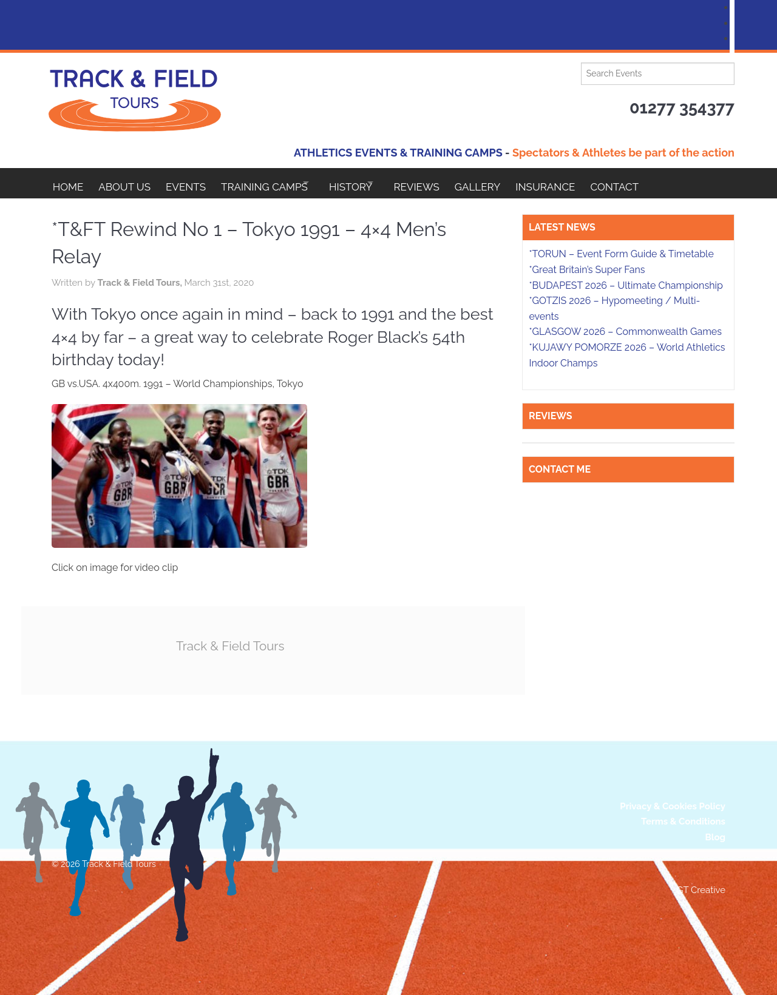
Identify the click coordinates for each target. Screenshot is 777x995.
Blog (715, 836)
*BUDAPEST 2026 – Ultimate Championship (625, 285)
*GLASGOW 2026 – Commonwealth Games (625, 331)
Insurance (593, 183)
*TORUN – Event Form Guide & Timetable (621, 254)
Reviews (454, 183)
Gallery (520, 183)
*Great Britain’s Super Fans (587, 269)
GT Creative (701, 889)
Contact (667, 183)
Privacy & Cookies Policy (672, 805)
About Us (130, 183)
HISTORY (376, 183)
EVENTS (196, 183)
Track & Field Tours (236, 645)
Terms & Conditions (683, 821)
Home (68, 183)
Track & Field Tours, (140, 282)
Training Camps (279, 183)
